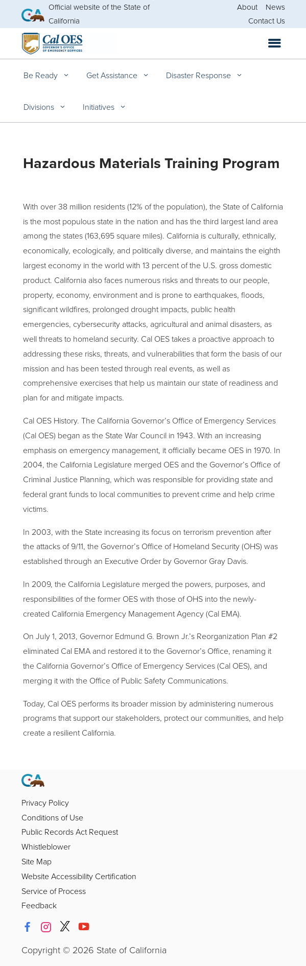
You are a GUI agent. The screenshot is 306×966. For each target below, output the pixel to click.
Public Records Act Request (69, 831)
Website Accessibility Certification (78, 876)
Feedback (39, 905)
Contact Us (266, 20)
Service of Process (53, 891)
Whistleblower (45, 846)
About (247, 7)
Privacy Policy (45, 802)
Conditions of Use (52, 817)
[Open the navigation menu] (274, 43)
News (275, 7)
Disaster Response (199, 75)
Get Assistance (112, 75)
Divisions (39, 106)
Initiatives (99, 106)
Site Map (36, 861)
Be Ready (41, 75)
